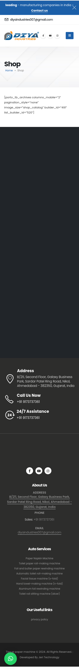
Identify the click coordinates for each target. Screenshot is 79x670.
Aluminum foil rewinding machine (39, 588)
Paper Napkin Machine (39, 558)
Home (9, 70)
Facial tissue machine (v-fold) (39, 578)
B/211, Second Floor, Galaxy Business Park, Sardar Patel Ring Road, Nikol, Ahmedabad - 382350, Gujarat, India (39, 502)
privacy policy (39, 619)
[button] (10, 658)
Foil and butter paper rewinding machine (39, 568)
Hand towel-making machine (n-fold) (39, 583)
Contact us (39, 10)
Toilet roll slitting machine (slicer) (39, 593)
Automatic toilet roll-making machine (39, 573)
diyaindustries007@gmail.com (39, 532)
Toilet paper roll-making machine (39, 563)
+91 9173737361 (44, 519)
